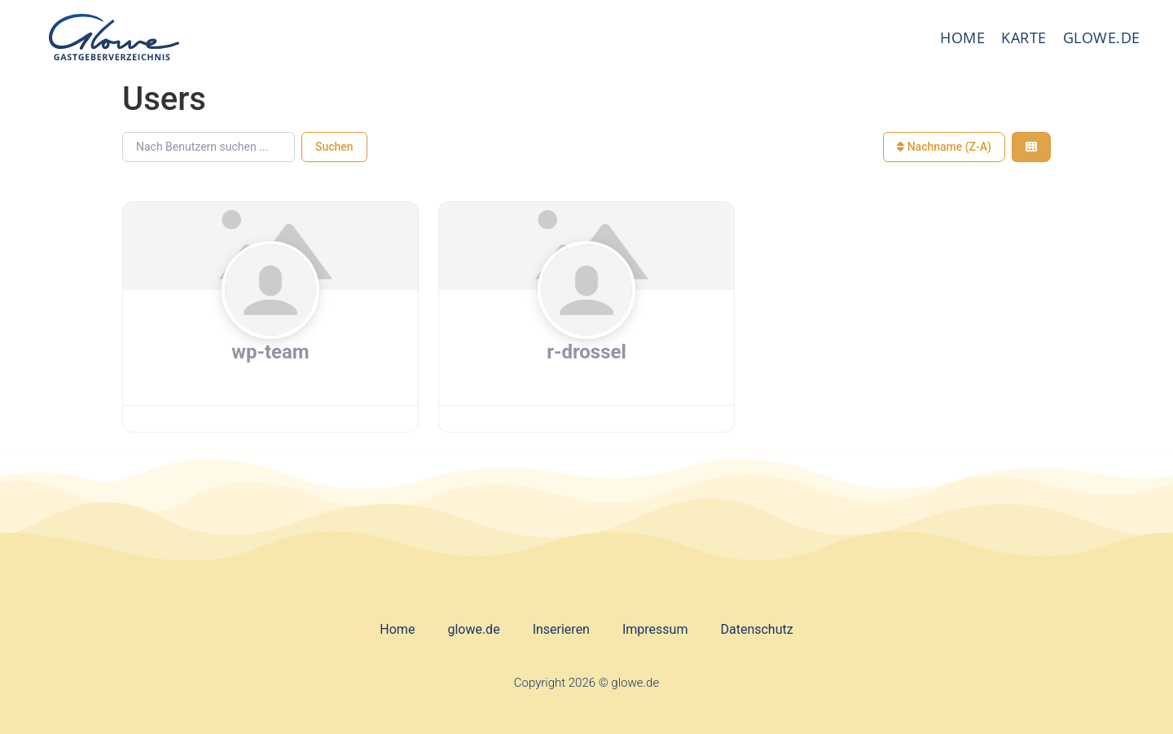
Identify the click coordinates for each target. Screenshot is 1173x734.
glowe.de (1101, 37)
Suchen (334, 146)
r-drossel (586, 352)
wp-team (270, 352)
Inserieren (561, 629)
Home (962, 37)
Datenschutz (756, 629)
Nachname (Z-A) (944, 146)
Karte (1024, 37)
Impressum (655, 629)
